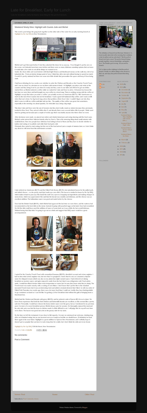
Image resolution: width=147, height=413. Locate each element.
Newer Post (20, 394)
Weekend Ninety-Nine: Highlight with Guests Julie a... (126, 117)
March (123, 140)
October (124, 95)
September (125, 98)
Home (55, 394)
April (123, 112)
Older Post (89, 394)
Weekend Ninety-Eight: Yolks (126, 124)
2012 (121, 152)
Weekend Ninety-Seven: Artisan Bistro (126, 129)
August (123, 101)
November (125, 92)
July (122, 104)
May (123, 110)
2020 (122, 84)
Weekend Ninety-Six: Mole (126, 135)
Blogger (84, 407)
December (124, 90)
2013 (121, 149)
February (124, 142)
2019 (121, 87)
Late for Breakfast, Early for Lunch (40, 10)
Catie (103, 84)
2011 (121, 155)
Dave (103, 87)
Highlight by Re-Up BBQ (23, 34)
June (122, 107)
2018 (121, 146)
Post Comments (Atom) (30, 399)
